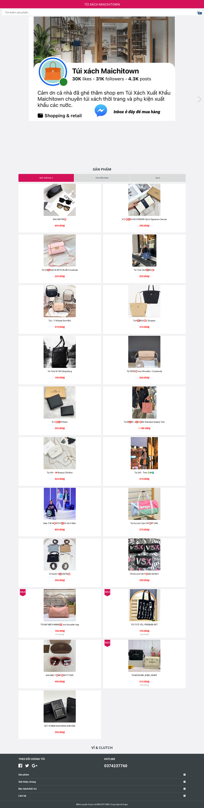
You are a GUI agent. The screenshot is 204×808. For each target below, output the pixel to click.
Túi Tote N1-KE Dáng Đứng (60, 371)
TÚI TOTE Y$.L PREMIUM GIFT (144, 624)
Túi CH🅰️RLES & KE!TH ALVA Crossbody (60, 270)
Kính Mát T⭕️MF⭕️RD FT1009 (59, 675)
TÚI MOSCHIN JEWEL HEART (144, 675)
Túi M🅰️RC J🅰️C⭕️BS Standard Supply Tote (144, 422)
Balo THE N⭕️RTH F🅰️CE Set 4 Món (59, 523)
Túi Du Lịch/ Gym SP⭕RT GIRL (144, 523)
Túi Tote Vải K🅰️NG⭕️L (144, 270)
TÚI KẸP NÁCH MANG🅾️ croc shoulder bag (59, 624)
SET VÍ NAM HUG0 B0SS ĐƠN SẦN (59, 726)
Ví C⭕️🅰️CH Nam (60, 422)
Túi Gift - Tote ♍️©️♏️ (144, 472)
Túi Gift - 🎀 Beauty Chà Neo (60, 472)
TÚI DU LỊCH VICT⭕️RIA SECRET (144, 574)
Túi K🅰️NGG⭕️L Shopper (144, 321)
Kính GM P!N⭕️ (59, 219)
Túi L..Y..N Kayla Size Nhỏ (59, 321)
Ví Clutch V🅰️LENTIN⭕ (59, 574)
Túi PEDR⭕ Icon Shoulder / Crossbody (144, 371)
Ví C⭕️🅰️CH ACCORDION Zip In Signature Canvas (144, 219)
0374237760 (116, 765)
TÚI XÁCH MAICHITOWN (102, 4)
